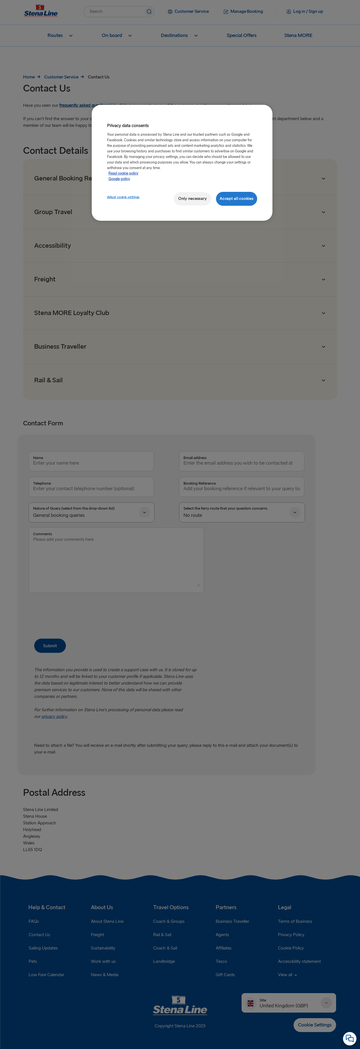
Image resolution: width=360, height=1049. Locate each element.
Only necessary (192, 198)
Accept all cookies (236, 198)
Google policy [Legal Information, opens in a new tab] (119, 179)
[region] (182, 163)
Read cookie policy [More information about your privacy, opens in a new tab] (123, 173)
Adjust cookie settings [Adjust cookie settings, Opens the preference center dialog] (123, 197)
